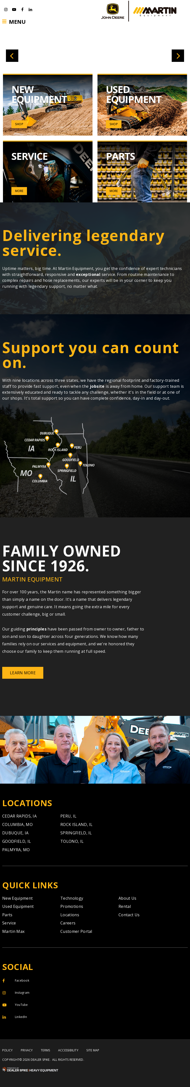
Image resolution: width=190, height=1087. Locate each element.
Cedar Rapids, (19, 816)
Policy (7, 1050)
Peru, (68, 816)
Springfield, (76, 833)
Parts (7, 915)
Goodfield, (16, 841)
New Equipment (17, 898)
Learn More (23, 673)
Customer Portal (76, 931)
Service (9, 923)
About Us (128, 898)
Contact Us (129, 915)
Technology (71, 898)
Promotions (71, 906)
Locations (69, 915)
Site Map (92, 1050)
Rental (125, 906)
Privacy (27, 1050)
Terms (45, 1050)
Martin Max (13, 931)
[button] (12, 55)
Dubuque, (15, 833)
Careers (67, 923)
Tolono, (72, 841)
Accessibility (68, 1050)
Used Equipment (18, 906)
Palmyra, (16, 850)
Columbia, (17, 824)
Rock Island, (76, 824)
